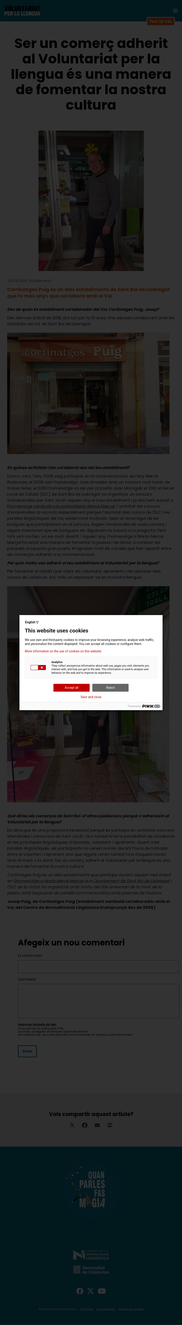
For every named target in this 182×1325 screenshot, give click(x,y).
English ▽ (31, 622)
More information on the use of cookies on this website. (63, 651)
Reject (110, 687)
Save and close (91, 697)
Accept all (71, 687)
